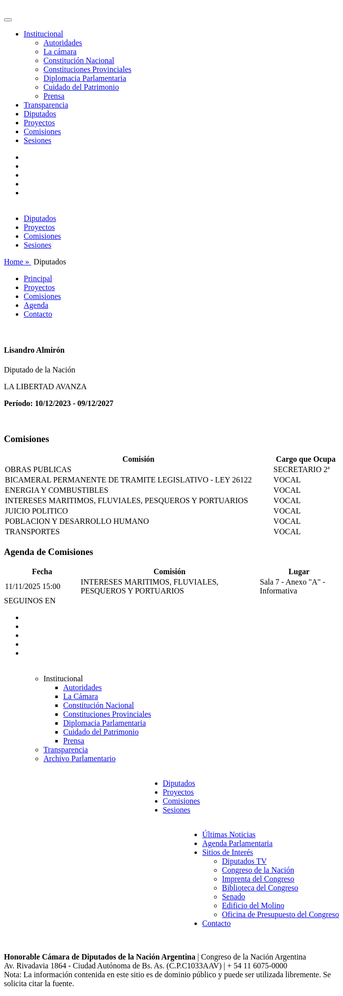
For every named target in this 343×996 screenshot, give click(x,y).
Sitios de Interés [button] (227, 852)
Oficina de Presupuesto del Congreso (280, 914)
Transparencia (46, 105)
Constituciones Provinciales (87, 69)
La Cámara (80, 696)
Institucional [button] (43, 34)
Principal (38, 278)
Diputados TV (244, 861)
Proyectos (39, 122)
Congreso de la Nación (258, 870)
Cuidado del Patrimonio (81, 87)
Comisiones (42, 131)
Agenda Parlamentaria (237, 843)
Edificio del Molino (253, 905)
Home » (17, 262)
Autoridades (62, 42)
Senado (233, 896)
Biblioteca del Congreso (260, 888)
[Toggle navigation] (8, 19)
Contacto (38, 314)
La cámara (59, 51)
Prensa (54, 96)
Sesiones (37, 140)
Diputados (40, 114)
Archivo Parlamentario (79, 758)
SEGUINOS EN (29, 600)
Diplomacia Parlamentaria (84, 78)
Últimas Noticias (229, 834)
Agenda (36, 305)
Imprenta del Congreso (258, 879)
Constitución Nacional (78, 60)
